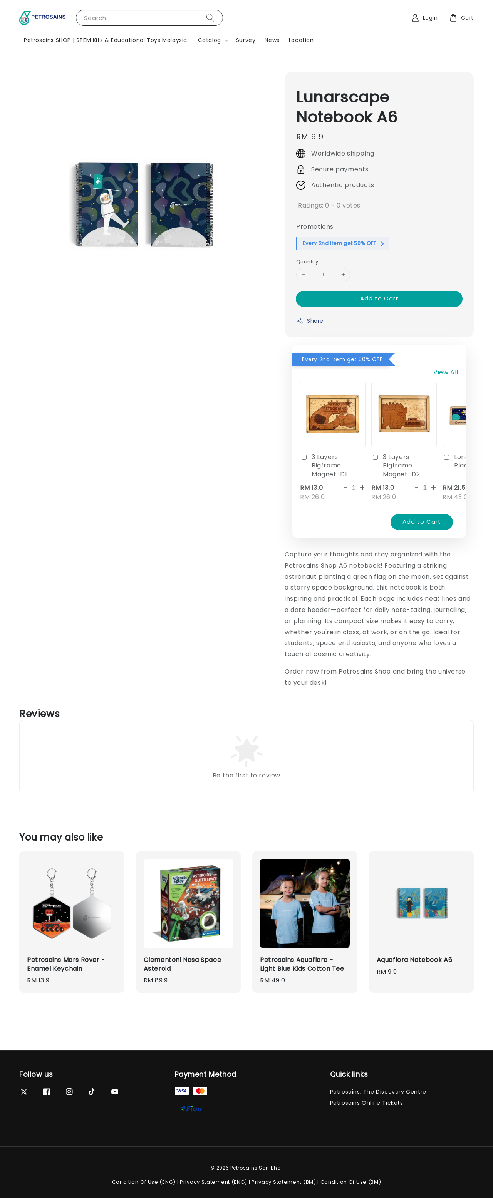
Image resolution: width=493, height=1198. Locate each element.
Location (301, 40)
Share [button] (310, 321)
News (272, 40)
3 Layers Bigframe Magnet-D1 (323, 466)
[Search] (210, 17)
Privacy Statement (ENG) (213, 1182)
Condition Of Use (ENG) (144, 1182)
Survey (246, 40)
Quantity (307, 261)
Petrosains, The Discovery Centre (378, 1092)
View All (445, 372)
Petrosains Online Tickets (366, 1103)
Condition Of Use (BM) (350, 1182)
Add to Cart (379, 298)
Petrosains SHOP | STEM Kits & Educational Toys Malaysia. (106, 40)
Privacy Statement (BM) (284, 1182)
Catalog (209, 40)
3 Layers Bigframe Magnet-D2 (395, 466)
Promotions (315, 226)
